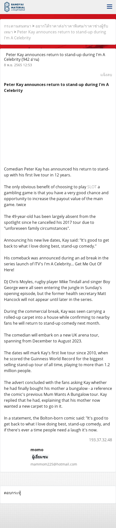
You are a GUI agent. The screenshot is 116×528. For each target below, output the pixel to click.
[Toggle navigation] (109, 6)
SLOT (92, 187)
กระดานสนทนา (17, 26)
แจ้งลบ (106, 74)
